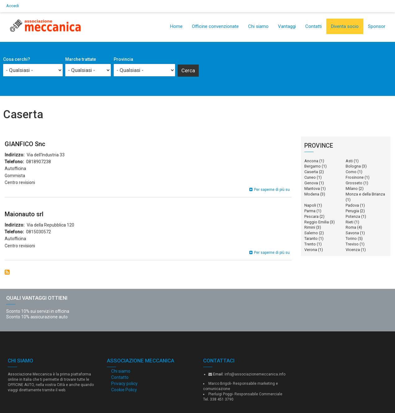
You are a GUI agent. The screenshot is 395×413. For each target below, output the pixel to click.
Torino (351, 238)
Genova (311, 183)
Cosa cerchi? (16, 59)
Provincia (123, 59)
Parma (310, 211)
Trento (310, 244)
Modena (311, 194)
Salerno (311, 233)
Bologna (353, 166)
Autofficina (15, 168)
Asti (349, 161)
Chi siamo (258, 26)
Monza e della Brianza (365, 194)
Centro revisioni (20, 182)
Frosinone (355, 177)
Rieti (349, 222)
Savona (352, 233)
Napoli (310, 205)
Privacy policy (124, 383)
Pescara (311, 216)
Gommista (15, 175)
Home (176, 26)
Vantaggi (287, 26)
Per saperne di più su (272, 189)
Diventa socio (345, 26)
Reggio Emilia (316, 222)
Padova (352, 205)
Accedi (12, 5)
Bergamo (312, 166)
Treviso (352, 244)
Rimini (309, 227)
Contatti (313, 26)
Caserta (311, 171)
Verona (310, 249)
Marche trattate (80, 59)
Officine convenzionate (215, 26)
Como (351, 171)
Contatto (120, 377)
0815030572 (38, 231)
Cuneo (310, 177)
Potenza (353, 216)
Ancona (311, 161)
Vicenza (353, 249)
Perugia (352, 211)
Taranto (311, 238)
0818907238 (38, 161)
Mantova (312, 188)
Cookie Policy (124, 389)
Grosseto (354, 183)
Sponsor (376, 26)
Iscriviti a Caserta (7, 272)
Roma (351, 227)
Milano (352, 188)
